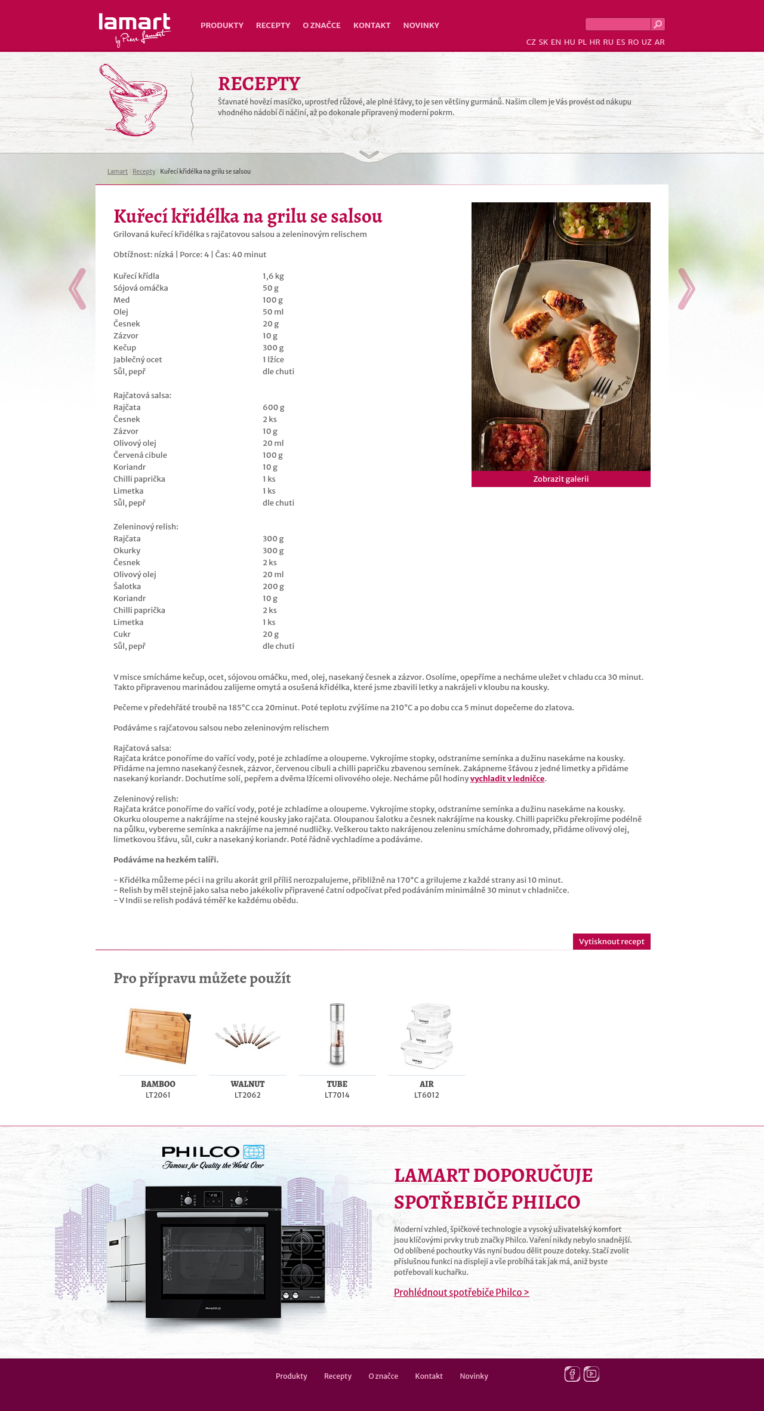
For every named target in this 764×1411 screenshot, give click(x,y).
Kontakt (372, 25)
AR (659, 42)
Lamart (135, 30)
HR (594, 42)
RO (633, 42)
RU (608, 42)
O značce (322, 25)
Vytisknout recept (612, 941)
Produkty (222, 25)
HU (569, 42)
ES (621, 42)
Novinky (421, 25)
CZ (531, 42)
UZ (647, 42)
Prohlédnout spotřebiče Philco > (461, 1292)
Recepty (273, 25)
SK (543, 42)
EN (556, 42)
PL (582, 42)
